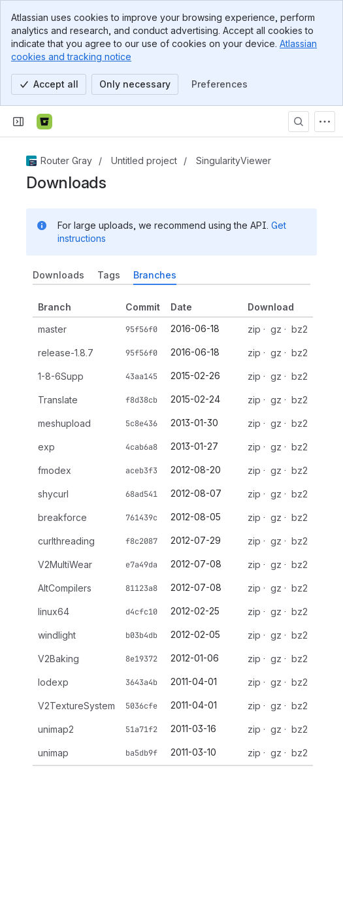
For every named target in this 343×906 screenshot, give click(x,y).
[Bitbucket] (44, 121)
